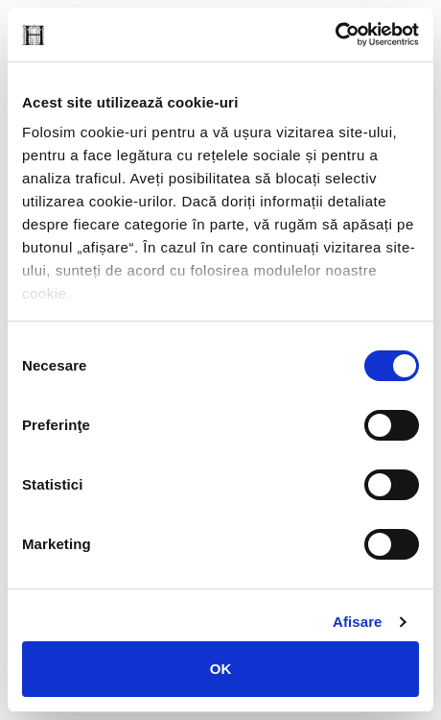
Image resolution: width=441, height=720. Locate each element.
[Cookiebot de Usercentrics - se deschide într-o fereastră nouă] (335, 34)
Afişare (358, 621)
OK (221, 668)
